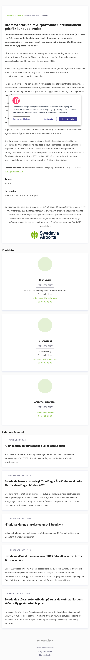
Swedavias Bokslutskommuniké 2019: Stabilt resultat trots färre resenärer (43, 558)
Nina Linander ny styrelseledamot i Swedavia (34, 524)
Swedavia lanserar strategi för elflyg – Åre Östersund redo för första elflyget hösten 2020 (43, 483)
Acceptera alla (68, 119)
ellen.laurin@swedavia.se (45, 298)
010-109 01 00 (45, 301)
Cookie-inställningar (22, 119)
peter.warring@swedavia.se (45, 359)
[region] (45, 110)
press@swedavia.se (14, 171)
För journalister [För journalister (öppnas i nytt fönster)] (45, 651)
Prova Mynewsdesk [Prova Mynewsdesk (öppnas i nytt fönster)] (45, 647)
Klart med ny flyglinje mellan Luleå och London (35, 445)
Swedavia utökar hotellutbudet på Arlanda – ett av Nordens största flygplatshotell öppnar (44, 601)
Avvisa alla (48, 119)
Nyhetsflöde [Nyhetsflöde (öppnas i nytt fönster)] (45, 655)
